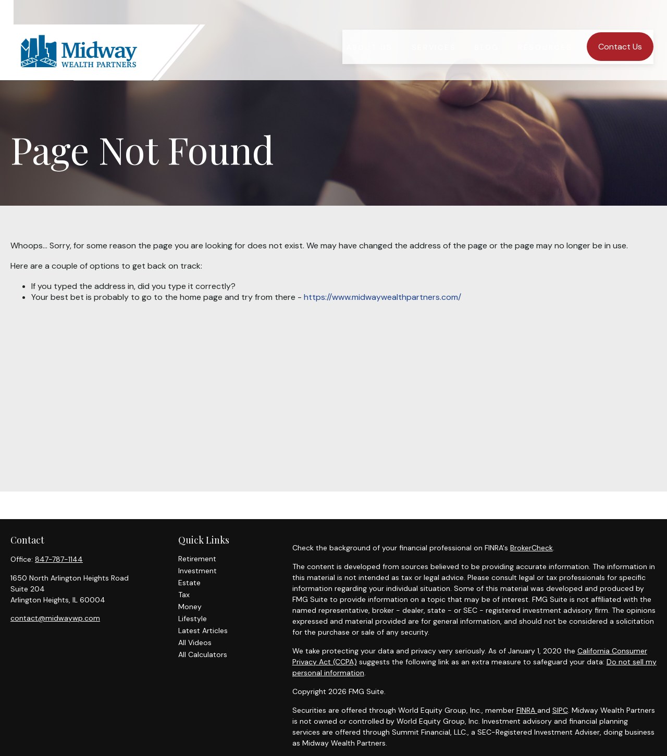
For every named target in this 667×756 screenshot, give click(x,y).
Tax (184, 594)
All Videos (195, 642)
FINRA (526, 710)
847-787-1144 (59, 559)
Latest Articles (203, 630)
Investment (197, 570)
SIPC (560, 710)
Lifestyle (192, 618)
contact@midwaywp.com (55, 618)
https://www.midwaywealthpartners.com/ (382, 297)
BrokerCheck (531, 547)
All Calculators (202, 654)
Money (190, 606)
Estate (189, 582)
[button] (369, 28)
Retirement (197, 558)
